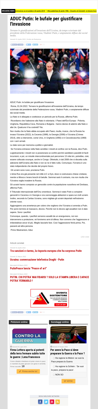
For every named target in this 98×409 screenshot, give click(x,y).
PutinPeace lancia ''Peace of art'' (28, 268)
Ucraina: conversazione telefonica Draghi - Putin (37, 259)
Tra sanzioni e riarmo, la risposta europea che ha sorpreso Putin (46, 250)
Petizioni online (19, 322)
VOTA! (68, 381)
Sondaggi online (60, 322)
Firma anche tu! (28, 371)
